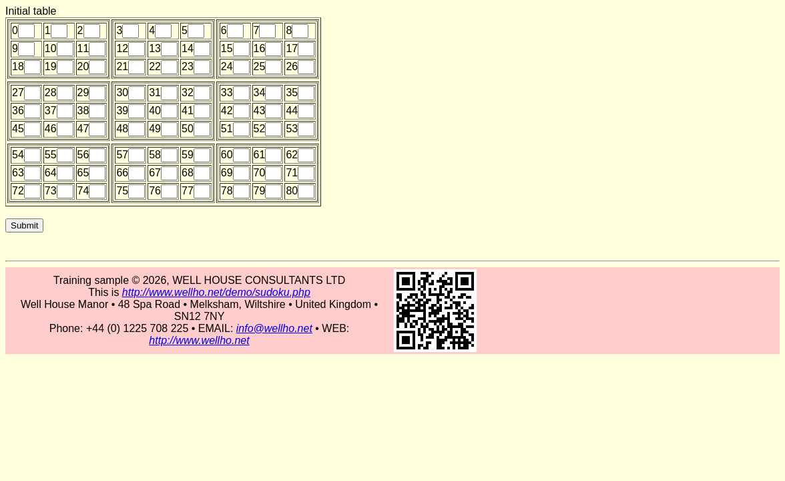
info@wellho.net (274, 328)
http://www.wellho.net (199, 340)
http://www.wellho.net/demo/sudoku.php (216, 292)
